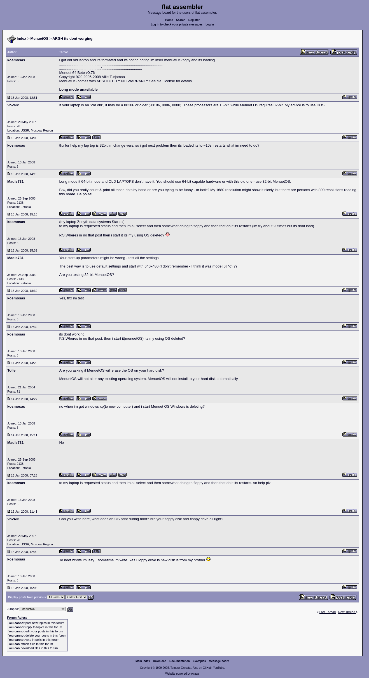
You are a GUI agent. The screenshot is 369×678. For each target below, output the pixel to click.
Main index (143, 661)
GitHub (207, 667)
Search (180, 20)
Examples (199, 661)
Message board (219, 661)
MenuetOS (39, 38)
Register (194, 20)
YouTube (218, 667)
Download (160, 661)
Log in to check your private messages (177, 24)
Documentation (179, 661)
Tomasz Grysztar (181, 667)
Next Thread (347, 612)
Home (169, 20)
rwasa (195, 673)
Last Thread (327, 612)
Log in (209, 24)
